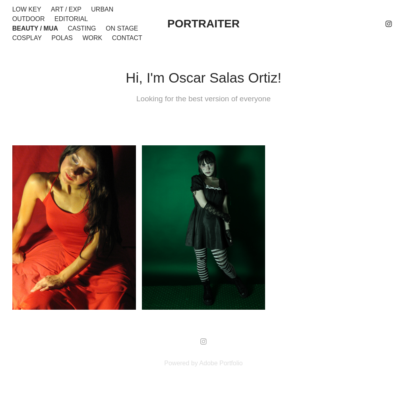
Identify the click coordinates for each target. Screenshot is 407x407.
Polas (62, 38)
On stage (122, 28)
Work (92, 38)
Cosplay (27, 38)
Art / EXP (66, 9)
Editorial (71, 18)
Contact (127, 38)
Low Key (26, 9)
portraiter (203, 23)
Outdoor (28, 18)
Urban (102, 9)
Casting (82, 28)
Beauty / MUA (35, 28)
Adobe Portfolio (220, 363)
